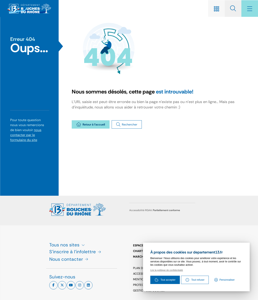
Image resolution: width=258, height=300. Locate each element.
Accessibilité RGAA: (154, 210)
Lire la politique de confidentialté (166, 270)
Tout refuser (194, 280)
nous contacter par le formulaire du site (25, 135)
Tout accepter (165, 280)
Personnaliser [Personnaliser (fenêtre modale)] (227, 279)
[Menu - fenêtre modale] (249, 8)
